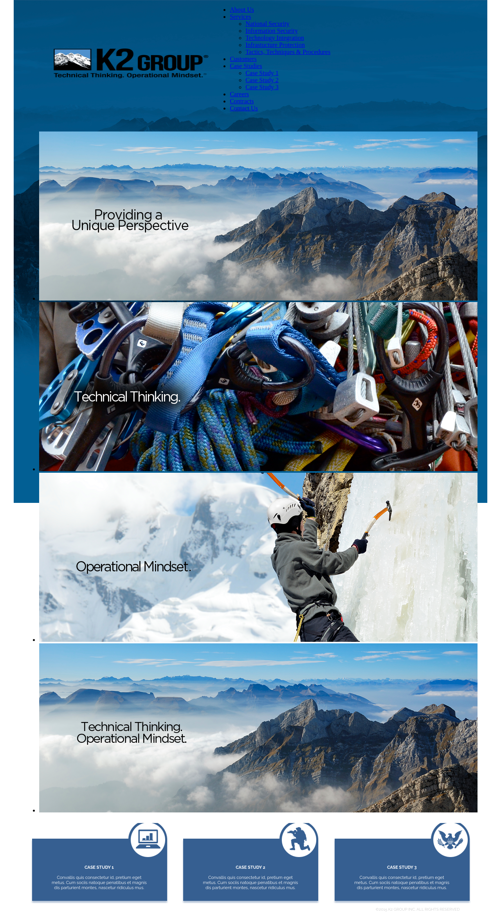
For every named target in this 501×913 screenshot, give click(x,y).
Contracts (242, 101)
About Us (242, 9)
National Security (267, 23)
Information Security (271, 30)
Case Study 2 (261, 80)
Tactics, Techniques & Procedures (287, 52)
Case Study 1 (261, 73)
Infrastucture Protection (275, 44)
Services (240, 16)
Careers (239, 94)
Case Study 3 (261, 87)
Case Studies (246, 66)
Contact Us (244, 108)
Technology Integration (274, 37)
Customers (243, 59)
